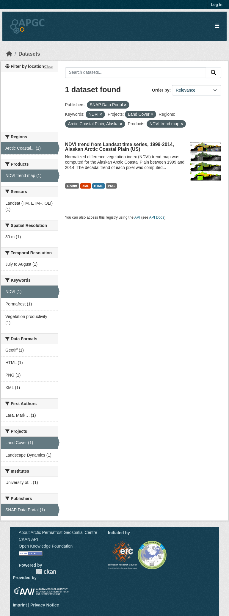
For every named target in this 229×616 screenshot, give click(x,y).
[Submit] (213, 72)
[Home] (9, 54)
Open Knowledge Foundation (46, 546)
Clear (48, 67)
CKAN (46, 571)
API (137, 217)
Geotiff (72, 186)
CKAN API (28, 539)
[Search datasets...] (135, 72)
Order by (160, 90)
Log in (216, 4)
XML (85, 186)
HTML (98, 186)
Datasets (29, 54)
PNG (111, 186)
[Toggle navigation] (217, 26)
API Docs (156, 217)
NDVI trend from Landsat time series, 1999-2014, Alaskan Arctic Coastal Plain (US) (119, 147)
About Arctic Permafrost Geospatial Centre (58, 532)
